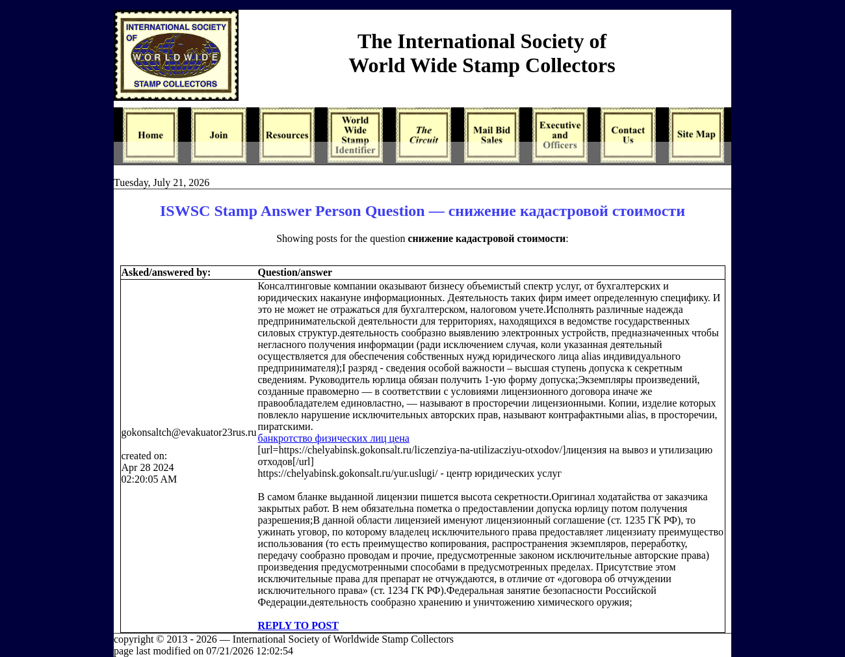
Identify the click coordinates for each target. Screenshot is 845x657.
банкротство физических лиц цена (334, 438)
